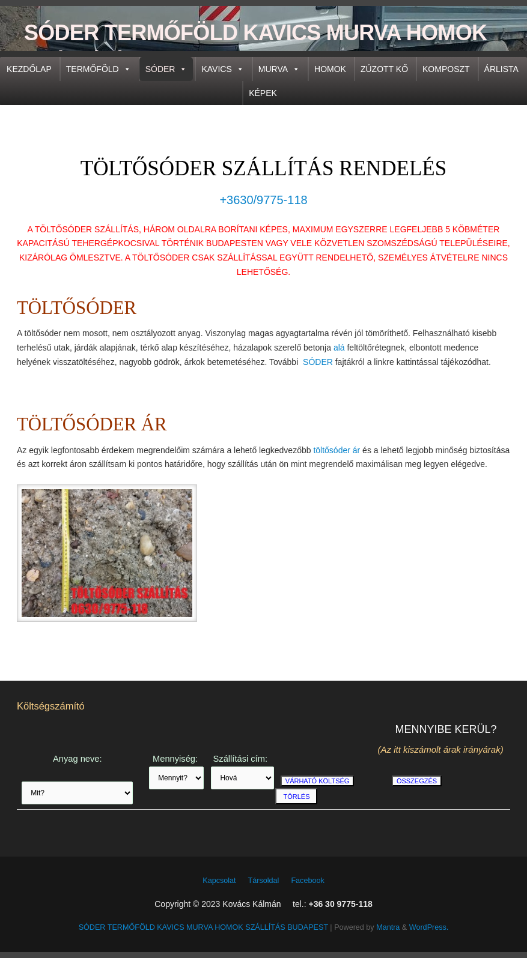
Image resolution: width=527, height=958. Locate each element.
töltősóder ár (336, 450)
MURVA (279, 69)
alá (339, 347)
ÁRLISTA (501, 69)
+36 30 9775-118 (340, 904)
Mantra (388, 927)
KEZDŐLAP (29, 69)
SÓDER (166, 69)
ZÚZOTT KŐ (384, 69)
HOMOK (330, 69)
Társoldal (263, 880)
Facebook (307, 880)
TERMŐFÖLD (98, 69)
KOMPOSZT (446, 69)
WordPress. (429, 927)
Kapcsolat (219, 880)
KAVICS (222, 69)
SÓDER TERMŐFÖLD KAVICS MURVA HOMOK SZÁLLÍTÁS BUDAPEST (255, 47)
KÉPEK (263, 93)
